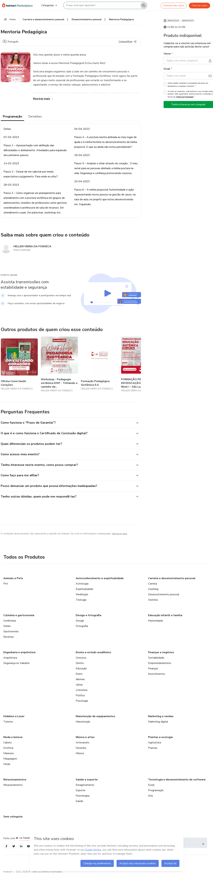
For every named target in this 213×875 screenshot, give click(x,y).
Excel (151, 785)
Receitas (8, 637)
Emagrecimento (85, 785)
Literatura (81, 690)
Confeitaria (9, 621)
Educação (81, 668)
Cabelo (7, 742)
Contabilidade (156, 658)
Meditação (82, 594)
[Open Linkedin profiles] (21, 846)
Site (150, 796)
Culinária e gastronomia (18, 615)
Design (80, 621)
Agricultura (154, 742)
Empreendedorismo (159, 663)
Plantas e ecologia (160, 737)
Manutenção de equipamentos (95, 716)
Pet (5, 584)
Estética (8, 748)
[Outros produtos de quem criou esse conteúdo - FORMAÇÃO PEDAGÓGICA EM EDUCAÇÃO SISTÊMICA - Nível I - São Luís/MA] (139, 365)
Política (80, 695)
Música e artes (85, 737)
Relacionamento (13, 785)
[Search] (143, 5)
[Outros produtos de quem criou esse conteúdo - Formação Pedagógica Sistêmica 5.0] (99, 364)
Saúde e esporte (87, 779)
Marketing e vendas (161, 716)
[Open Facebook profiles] (6, 846)
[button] (67, 423)
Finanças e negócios (161, 652)
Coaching (153, 589)
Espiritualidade (84, 589)
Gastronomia (10, 631)
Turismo (8, 722)
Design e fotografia (88, 615)
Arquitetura (10, 658)
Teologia (81, 600)
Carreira (152, 584)
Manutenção (83, 722)
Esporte (80, 790)
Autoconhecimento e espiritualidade (100, 578)
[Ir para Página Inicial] (19, 5)
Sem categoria (12, 816)
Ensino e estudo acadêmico (93, 652)
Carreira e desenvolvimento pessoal (171, 578)
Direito (80, 663)
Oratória (153, 600)
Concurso (81, 658)
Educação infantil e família (165, 615)
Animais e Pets (13, 578)
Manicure (8, 753)
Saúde (79, 801)
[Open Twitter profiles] (13, 846)
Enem (79, 674)
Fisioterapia (82, 796)
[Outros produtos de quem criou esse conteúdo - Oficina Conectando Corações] (19, 364)
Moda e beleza (12, 737)
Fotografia (82, 626)
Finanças (153, 668)
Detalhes (35, 116)
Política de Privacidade (184, 97)
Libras (79, 685)
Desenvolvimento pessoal (163, 594)
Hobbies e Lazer (13, 716)
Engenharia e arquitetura (19, 652)
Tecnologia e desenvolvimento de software (177, 779)
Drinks (7, 626)
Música (80, 753)
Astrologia (82, 584)
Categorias (49, 5)
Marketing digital (158, 722)
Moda (6, 764)
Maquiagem (10, 759)
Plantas (152, 748)
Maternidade (155, 621)
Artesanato (82, 742)
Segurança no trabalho (16, 663)
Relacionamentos (14, 779)
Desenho (81, 748)
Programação (12, 116)
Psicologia (82, 701)
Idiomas (80, 679)
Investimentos (156, 674)
